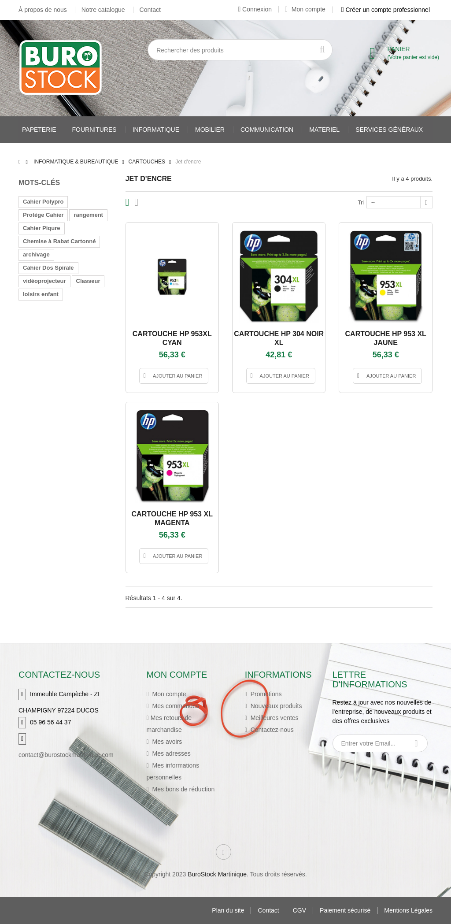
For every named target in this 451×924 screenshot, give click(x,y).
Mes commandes (175, 705)
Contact (150, 10)
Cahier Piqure (41, 228)
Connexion (255, 9)
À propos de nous (42, 10)
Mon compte (305, 9)
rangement (88, 215)
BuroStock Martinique (217, 874)
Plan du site (228, 910)
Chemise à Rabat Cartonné (59, 241)
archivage (36, 254)
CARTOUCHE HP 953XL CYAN (172, 338)
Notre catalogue (103, 10)
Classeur (88, 281)
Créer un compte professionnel (385, 9)
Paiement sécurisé (345, 910)
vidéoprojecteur (44, 281)
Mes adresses (171, 753)
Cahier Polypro (43, 201)
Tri (361, 203)
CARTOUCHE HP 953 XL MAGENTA (172, 518)
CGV (299, 910)
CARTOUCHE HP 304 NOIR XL (279, 338)
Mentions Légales (408, 910)
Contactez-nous (271, 729)
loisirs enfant (41, 294)
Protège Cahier (43, 215)
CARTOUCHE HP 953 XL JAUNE (385, 338)
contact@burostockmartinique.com (66, 754)
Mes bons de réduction (183, 789)
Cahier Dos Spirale (48, 267)
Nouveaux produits (275, 705)
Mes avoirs (166, 741)
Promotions (265, 694)
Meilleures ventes (274, 717)
